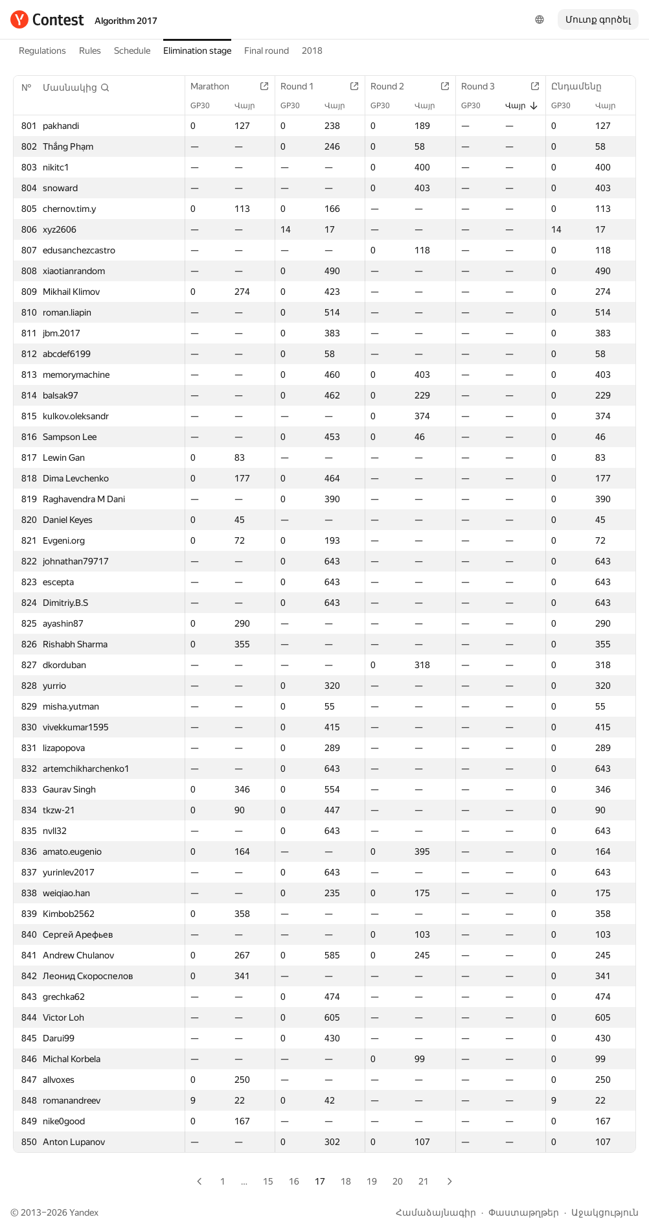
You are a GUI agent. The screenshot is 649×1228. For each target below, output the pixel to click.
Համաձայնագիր (436, 1212)
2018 (312, 50)
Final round (266, 50)
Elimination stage (197, 50)
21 (423, 1181)
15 (268, 1181)
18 (346, 1181)
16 (294, 1181)
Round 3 (484, 86)
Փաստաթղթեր (523, 1212)
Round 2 (393, 86)
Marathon (216, 86)
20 (398, 1181)
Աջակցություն (605, 1212)
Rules (90, 50)
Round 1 (303, 86)
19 (372, 1181)
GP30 (206, 105)
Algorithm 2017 (126, 21)
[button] (76, 87)
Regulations (42, 50)
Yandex (83, 1212)
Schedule (132, 50)
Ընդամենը (583, 86)
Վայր (251, 105)
